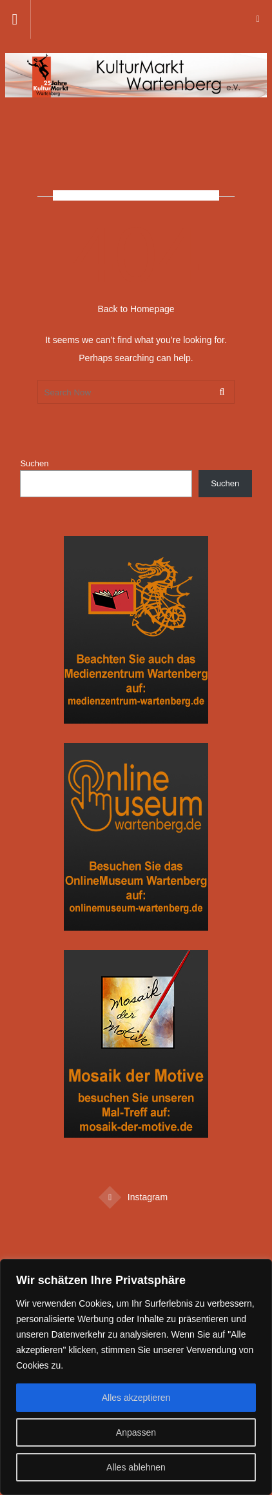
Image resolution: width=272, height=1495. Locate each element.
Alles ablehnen (136, 1467)
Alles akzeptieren (136, 1397)
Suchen (34, 463)
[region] (136, 1377)
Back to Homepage (135, 309)
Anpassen (136, 1432)
